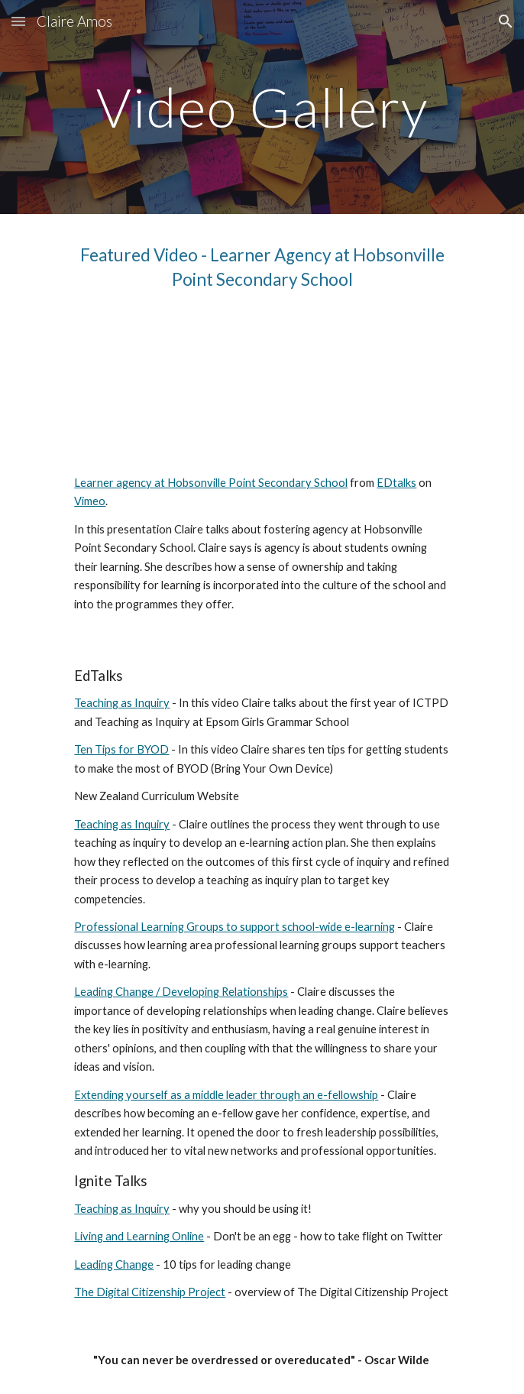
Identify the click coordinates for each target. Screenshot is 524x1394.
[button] (18, 21)
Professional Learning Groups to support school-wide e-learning (234, 926)
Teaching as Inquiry (122, 702)
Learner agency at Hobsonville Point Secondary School (211, 482)
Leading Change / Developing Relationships (181, 991)
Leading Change (114, 1264)
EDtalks (396, 482)
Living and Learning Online (139, 1236)
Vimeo (89, 500)
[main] (261, 107)
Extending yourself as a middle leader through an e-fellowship (226, 1094)
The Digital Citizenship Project (149, 1291)
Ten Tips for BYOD (121, 749)
